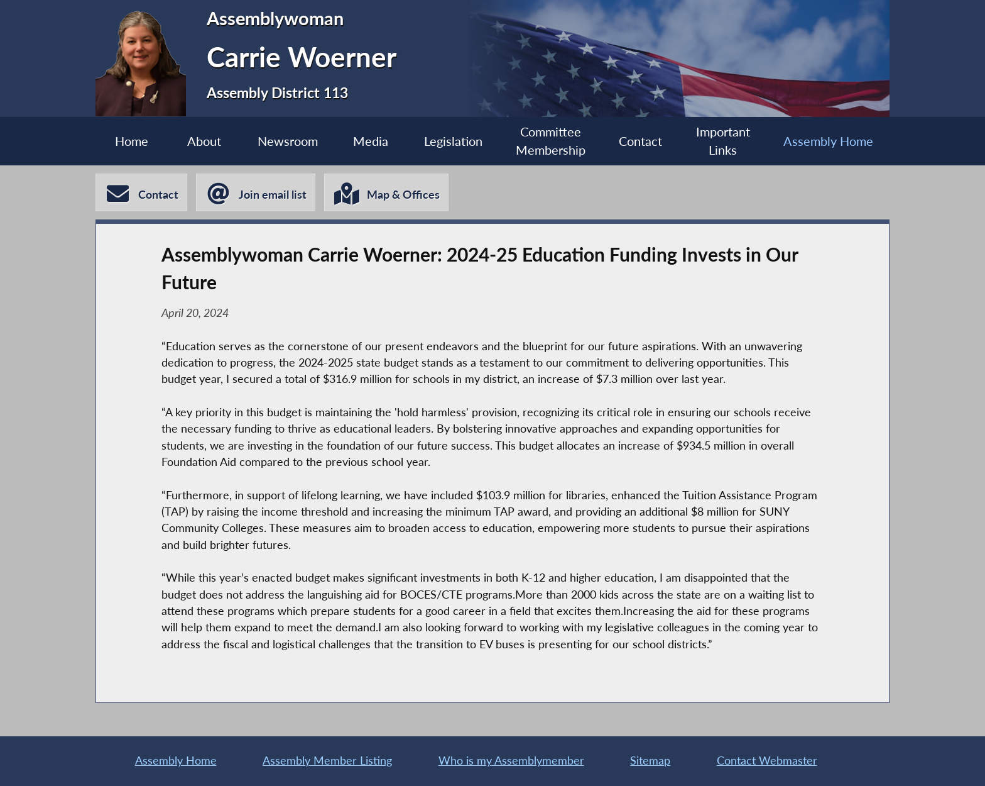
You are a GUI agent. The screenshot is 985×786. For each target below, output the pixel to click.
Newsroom (288, 140)
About (204, 140)
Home (131, 140)
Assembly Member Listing (327, 760)
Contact (640, 140)
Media (370, 140)
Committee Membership (550, 141)
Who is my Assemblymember (511, 760)
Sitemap (650, 760)
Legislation (453, 140)
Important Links (723, 141)
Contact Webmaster (767, 760)
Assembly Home (828, 140)
